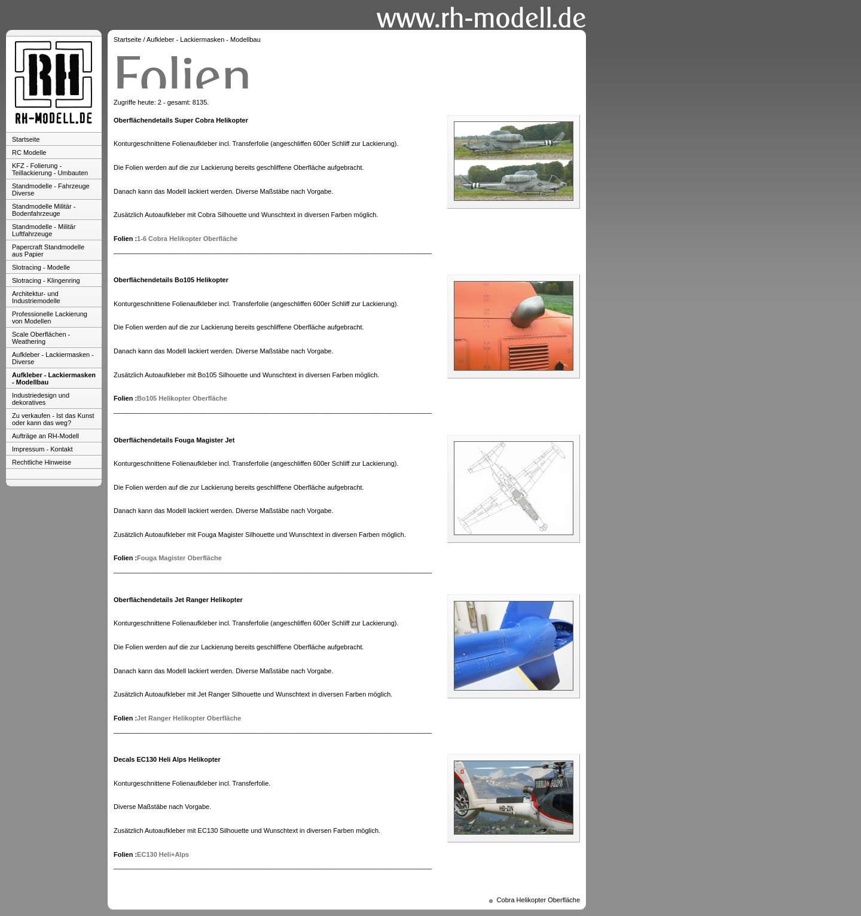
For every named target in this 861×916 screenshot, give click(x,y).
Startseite (25, 139)
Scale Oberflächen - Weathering (41, 338)
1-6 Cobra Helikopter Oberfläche (187, 238)
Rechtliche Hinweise (41, 462)
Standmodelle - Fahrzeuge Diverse (51, 189)
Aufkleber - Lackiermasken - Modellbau (54, 378)
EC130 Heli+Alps (163, 854)
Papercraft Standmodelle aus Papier (48, 250)
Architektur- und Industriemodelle (36, 297)
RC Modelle (29, 152)
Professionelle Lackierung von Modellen (49, 317)
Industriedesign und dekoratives (40, 399)
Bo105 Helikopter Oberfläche (182, 398)
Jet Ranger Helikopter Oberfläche (189, 718)
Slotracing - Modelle (41, 267)
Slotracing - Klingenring (46, 280)
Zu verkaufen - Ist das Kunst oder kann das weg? (53, 419)
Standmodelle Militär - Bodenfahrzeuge (43, 210)
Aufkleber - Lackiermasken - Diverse (53, 358)
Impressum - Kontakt (42, 449)
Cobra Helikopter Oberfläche (538, 899)
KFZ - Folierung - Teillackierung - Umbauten (50, 169)
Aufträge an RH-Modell (45, 435)
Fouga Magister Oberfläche (179, 557)
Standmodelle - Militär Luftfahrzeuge (43, 230)
